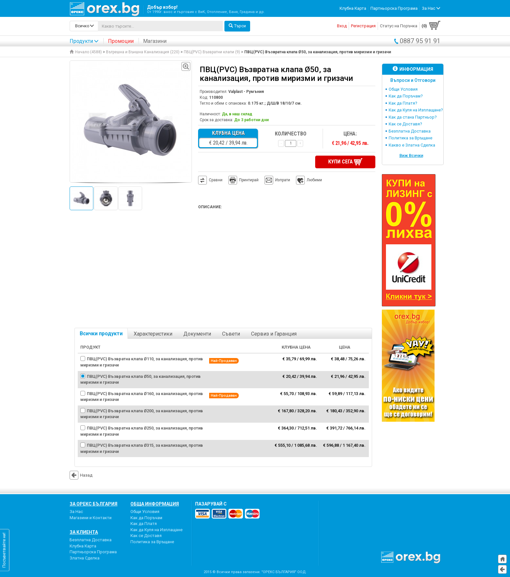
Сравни (215, 180)
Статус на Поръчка (398, 25)
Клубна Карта (353, 8)
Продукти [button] (84, 41)
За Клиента (84, 532)
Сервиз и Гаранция (274, 334)
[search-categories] (84, 26)
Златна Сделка (85, 558)
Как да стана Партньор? (413, 117)
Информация (413, 69)
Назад (81, 475)
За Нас (76, 511)
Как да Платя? (403, 103)
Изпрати (282, 180)
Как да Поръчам (146, 517)
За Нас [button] (431, 8)
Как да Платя (143, 523)
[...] (160, 26)
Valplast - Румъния (246, 91)
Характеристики (153, 334)
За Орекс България (93, 503)
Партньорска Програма (394, 8)
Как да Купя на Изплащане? (416, 110)
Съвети (231, 334)
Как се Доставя (146, 535)
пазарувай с (211, 503)
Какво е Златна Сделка (412, 145)
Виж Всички (411, 155)
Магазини (155, 41)
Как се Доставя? (405, 124)
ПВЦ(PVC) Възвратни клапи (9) (212, 52)
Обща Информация (154, 503)
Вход (342, 25)
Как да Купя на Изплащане (156, 529)
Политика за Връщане (410, 137)
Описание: (210, 207)
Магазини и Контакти (91, 517)
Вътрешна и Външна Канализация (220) (143, 52)
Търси (237, 25)
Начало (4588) (86, 52)
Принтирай (243, 180)
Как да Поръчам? (406, 96)
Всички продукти (101, 333)
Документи (197, 334)
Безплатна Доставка (410, 131)
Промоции (121, 41)
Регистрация (363, 25)
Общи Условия (403, 89)
